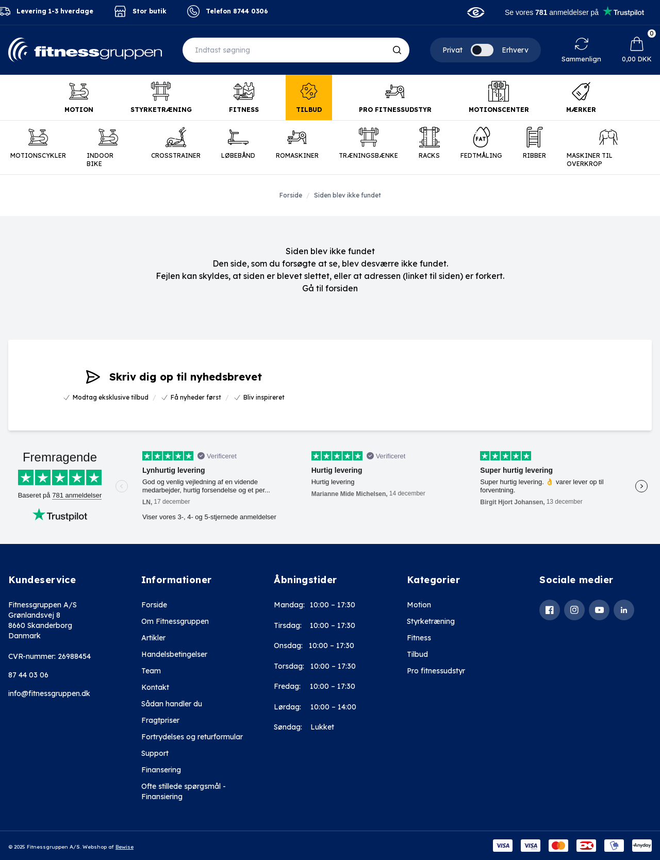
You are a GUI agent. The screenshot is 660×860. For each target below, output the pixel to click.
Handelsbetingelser (174, 654)
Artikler (153, 637)
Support (155, 753)
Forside (154, 604)
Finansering (161, 769)
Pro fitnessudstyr (436, 670)
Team (151, 670)
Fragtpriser (160, 720)
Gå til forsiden (330, 288)
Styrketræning (431, 621)
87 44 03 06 (28, 675)
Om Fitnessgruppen (175, 621)
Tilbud (417, 654)
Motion (419, 604)
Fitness (419, 637)
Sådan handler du (171, 703)
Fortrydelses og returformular (192, 736)
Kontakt (155, 687)
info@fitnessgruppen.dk (49, 693)
